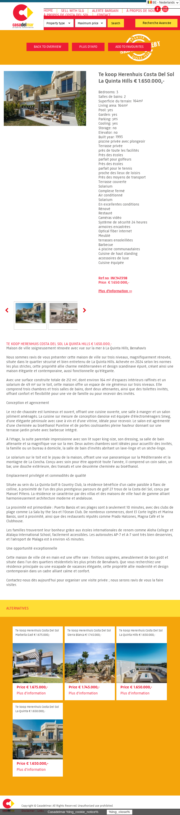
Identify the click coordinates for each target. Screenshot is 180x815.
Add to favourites (129, 47)
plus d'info (88, 47)
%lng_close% (119, 812)
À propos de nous (141, 11)
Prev (8, 310)
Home (48, 10)
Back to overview (47, 47)
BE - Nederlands (161, 2)
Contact (104, 15)
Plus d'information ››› (115, 291)
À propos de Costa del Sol (66, 15)
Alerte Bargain (105, 11)
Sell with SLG (72, 11)
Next (84, 310)
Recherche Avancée (157, 23)
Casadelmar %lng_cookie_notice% (73, 812)
